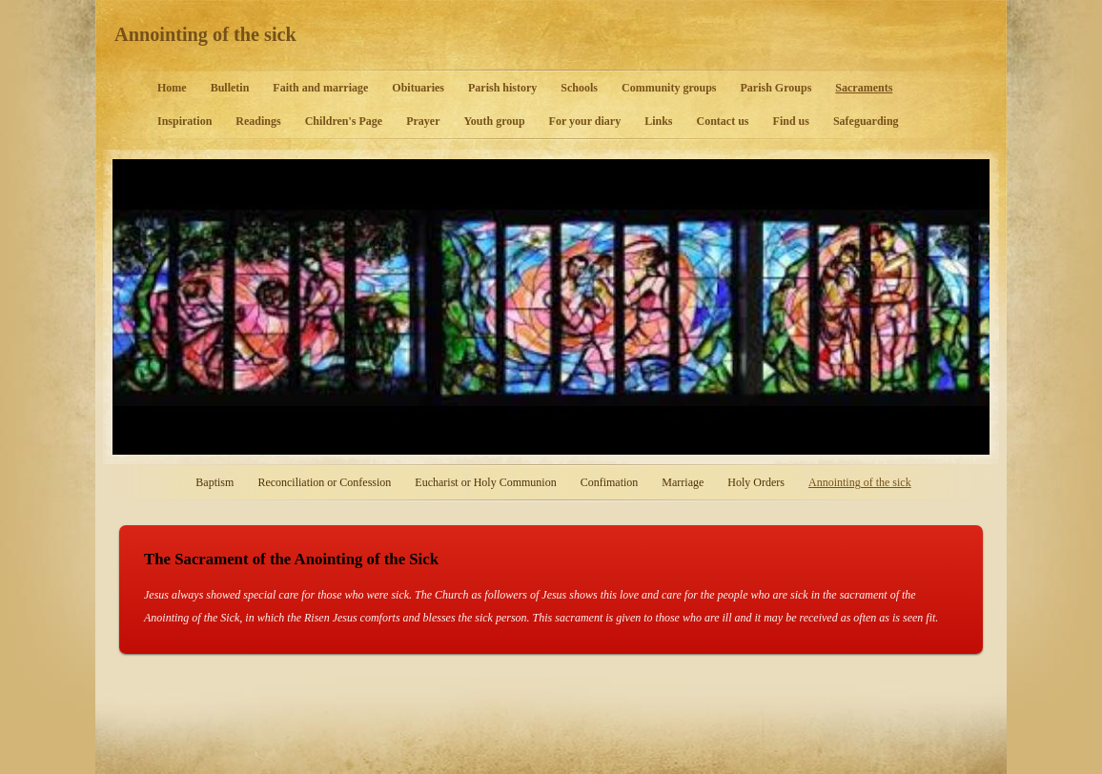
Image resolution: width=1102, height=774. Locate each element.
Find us (791, 121)
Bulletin (230, 87)
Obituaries (418, 87)
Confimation (610, 482)
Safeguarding (866, 121)
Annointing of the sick (205, 34)
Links (658, 121)
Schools (579, 87)
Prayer (422, 121)
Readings (257, 121)
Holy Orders (756, 482)
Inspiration (184, 121)
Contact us (723, 121)
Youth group (493, 121)
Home (172, 87)
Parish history (502, 87)
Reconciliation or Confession (324, 482)
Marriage (683, 482)
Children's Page (343, 121)
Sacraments (863, 87)
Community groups (669, 87)
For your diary (585, 121)
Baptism (214, 482)
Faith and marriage (320, 87)
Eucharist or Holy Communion (485, 482)
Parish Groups (776, 87)
